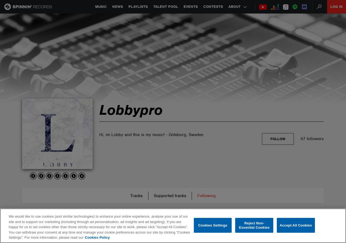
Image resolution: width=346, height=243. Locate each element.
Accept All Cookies (296, 225)
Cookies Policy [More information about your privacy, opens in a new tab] (97, 237)
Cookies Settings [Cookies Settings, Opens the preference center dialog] (212, 225)
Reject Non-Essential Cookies (254, 225)
